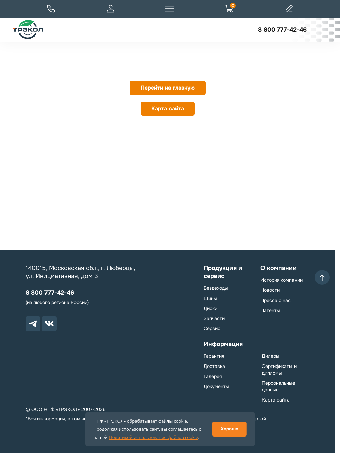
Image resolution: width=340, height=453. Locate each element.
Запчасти (214, 318)
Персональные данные (278, 386)
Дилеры (270, 356)
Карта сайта (167, 108)
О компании (278, 268)
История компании (281, 280)
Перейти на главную (168, 87)
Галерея (213, 376)
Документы (216, 386)
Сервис (212, 328)
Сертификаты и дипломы (279, 369)
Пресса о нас (275, 300)
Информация (223, 344)
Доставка (214, 366)
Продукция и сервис (223, 272)
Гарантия (214, 356)
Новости (270, 290)
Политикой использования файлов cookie (153, 437)
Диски (210, 308)
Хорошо (229, 429)
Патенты (270, 310)
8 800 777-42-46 (282, 29)
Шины (210, 298)
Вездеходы (216, 288)
